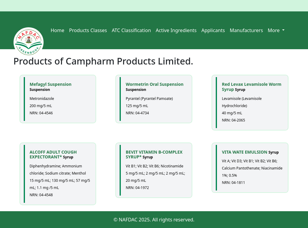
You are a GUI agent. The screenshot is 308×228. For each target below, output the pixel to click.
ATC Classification (131, 30)
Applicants (213, 30)
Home (58, 30)
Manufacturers (246, 30)
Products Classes (88, 30)
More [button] (274, 30)
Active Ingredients (176, 30)
